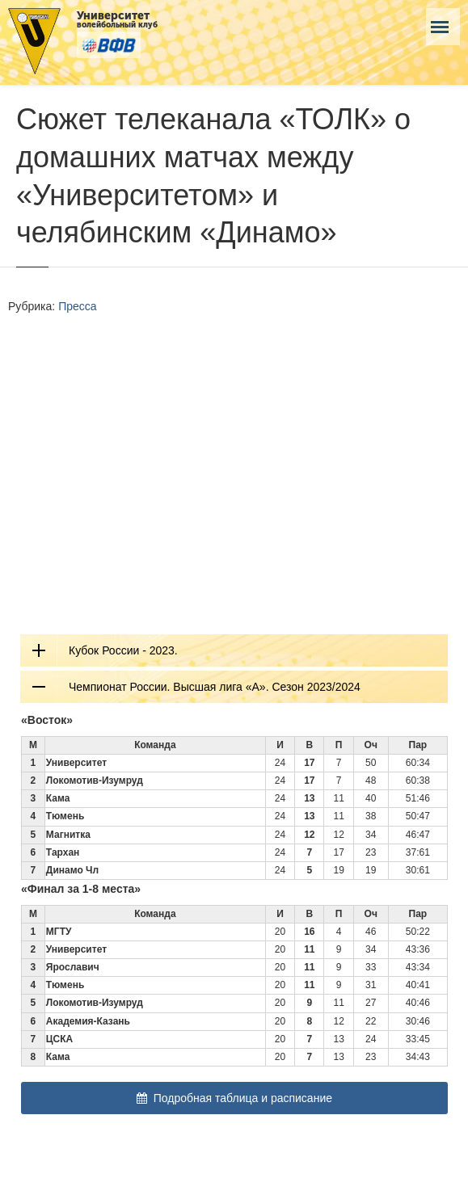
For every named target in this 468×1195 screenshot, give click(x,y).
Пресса (77, 306)
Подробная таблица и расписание (234, 1098)
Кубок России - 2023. (123, 650)
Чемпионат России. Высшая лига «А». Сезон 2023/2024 (214, 686)
